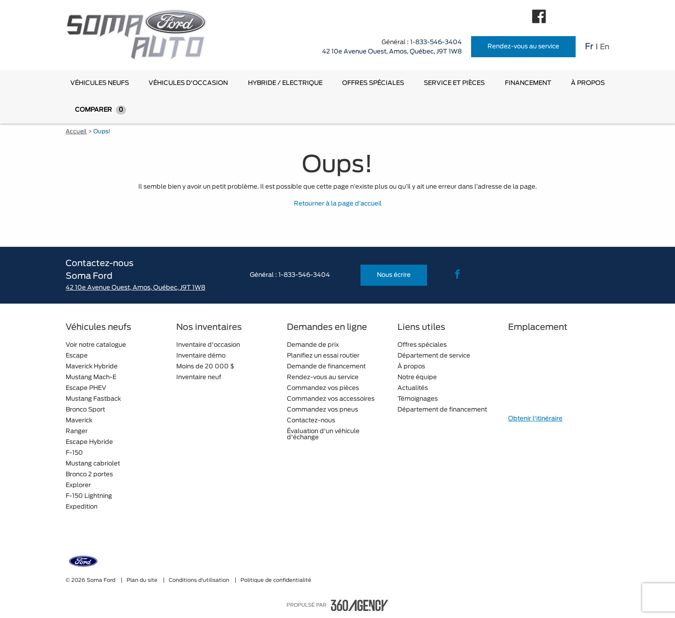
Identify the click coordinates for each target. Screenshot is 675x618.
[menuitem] (100, 83)
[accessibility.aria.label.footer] (359, 605)
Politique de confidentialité (275, 580)
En (604, 47)
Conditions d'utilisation (200, 580)
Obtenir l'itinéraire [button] (535, 419)
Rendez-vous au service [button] (523, 47)
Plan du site (143, 580)
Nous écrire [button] (394, 275)
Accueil (76, 131)
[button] (99, 83)
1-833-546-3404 (436, 42)
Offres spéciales (373, 83)
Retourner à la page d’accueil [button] (338, 204)
